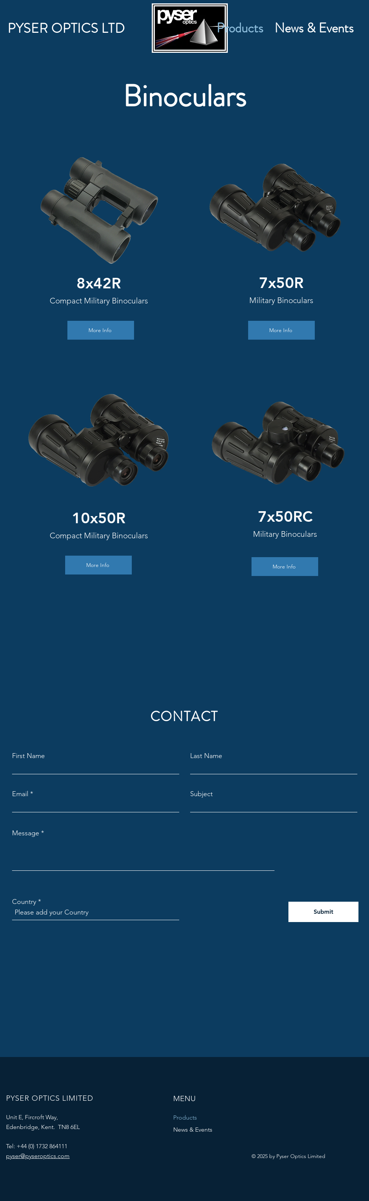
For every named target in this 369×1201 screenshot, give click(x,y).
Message (25, 833)
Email (20, 793)
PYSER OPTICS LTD (66, 28)
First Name (28, 755)
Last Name (206, 755)
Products (185, 1117)
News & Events (192, 1129)
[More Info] (100, 330)
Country (24, 901)
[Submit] (323, 912)
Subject (201, 793)
